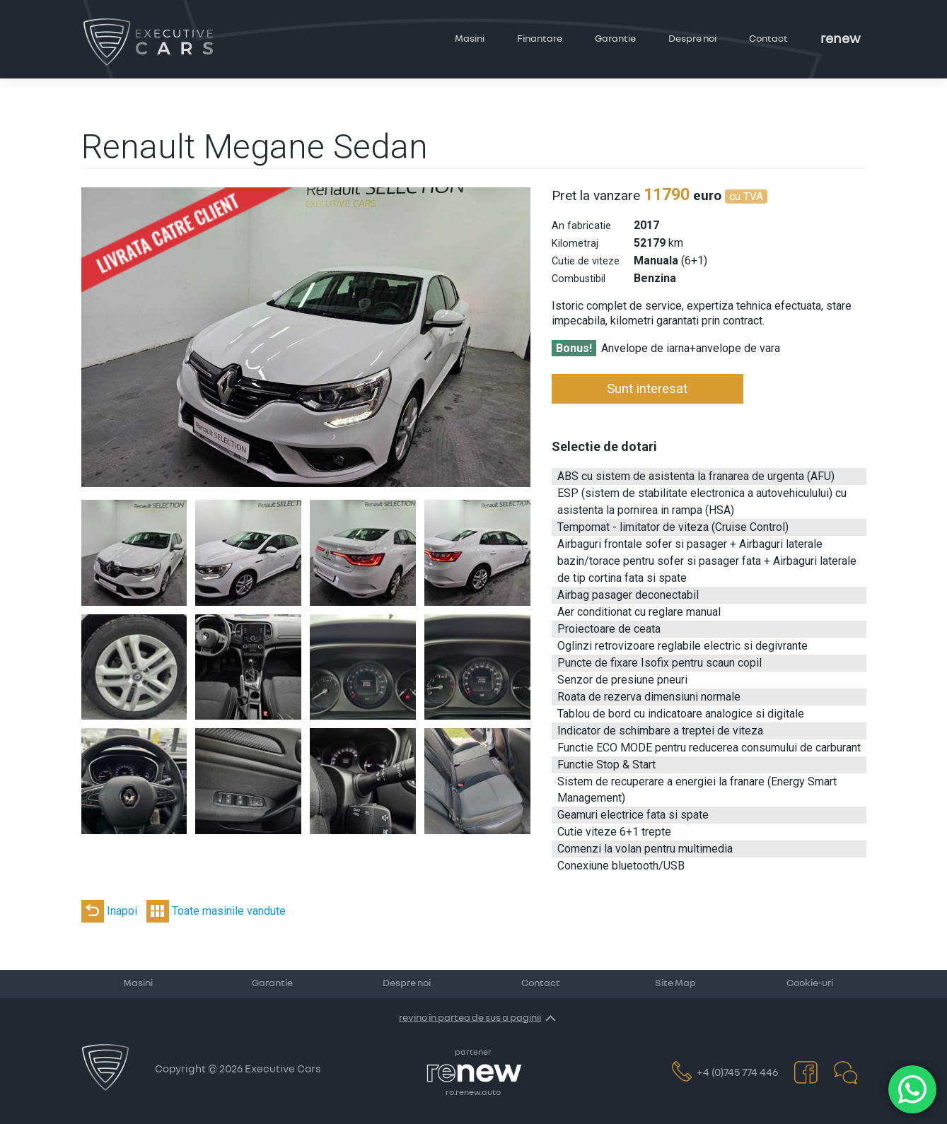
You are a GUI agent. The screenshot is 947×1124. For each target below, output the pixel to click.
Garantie (615, 39)
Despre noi (692, 39)
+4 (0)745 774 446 (725, 1072)
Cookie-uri (809, 983)
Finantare (539, 39)
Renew (840, 39)
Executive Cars (283, 1069)
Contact (768, 39)
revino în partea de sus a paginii (470, 1018)
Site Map (675, 983)
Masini (469, 39)
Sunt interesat (647, 388)
